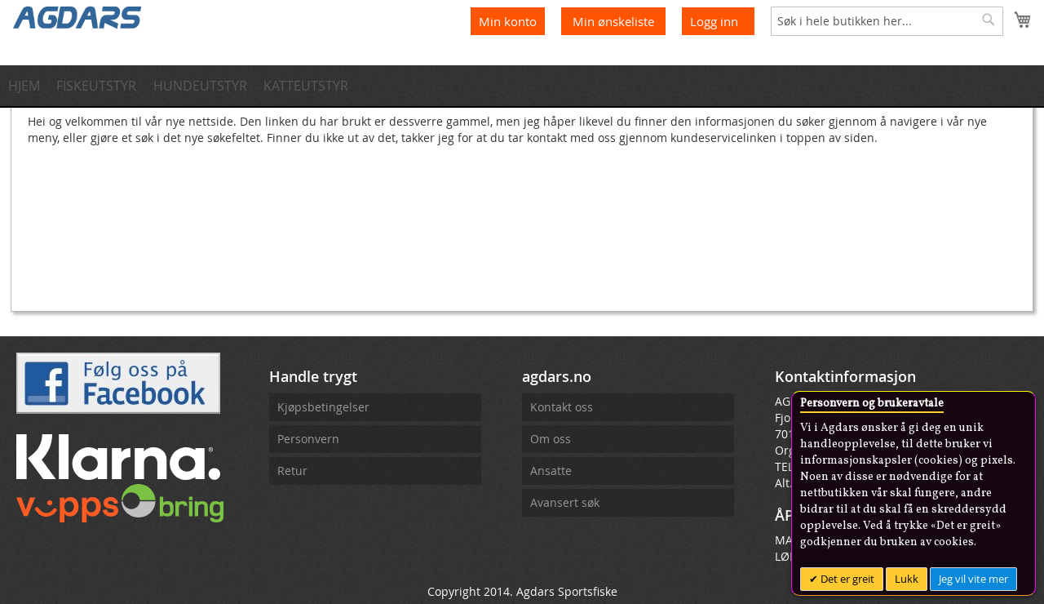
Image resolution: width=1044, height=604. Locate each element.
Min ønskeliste (615, 21)
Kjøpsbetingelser (323, 407)
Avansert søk (564, 502)
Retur (292, 470)
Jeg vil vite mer (973, 578)
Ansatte (551, 470)
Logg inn (714, 21)
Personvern (308, 438)
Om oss (550, 438)
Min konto (508, 21)
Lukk (906, 578)
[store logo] (77, 16)
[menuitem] (29, 85)
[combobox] (887, 21)
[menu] (522, 85)
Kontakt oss (561, 407)
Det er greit (846, 578)
